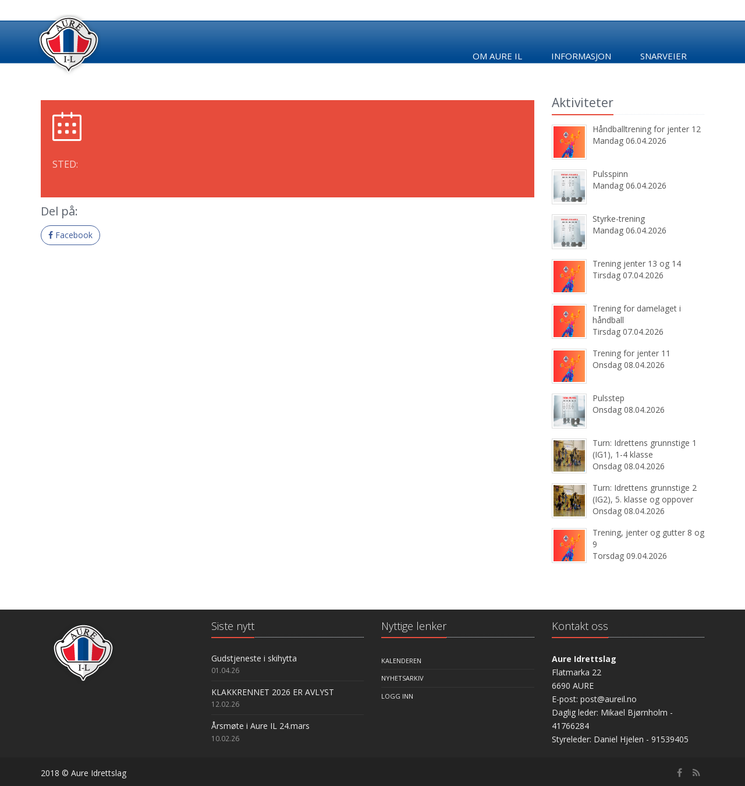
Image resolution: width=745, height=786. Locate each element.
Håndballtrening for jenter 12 (647, 128)
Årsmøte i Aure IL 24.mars (260, 725)
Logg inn (397, 696)
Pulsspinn (610, 173)
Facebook (70, 234)
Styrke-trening (619, 218)
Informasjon (581, 56)
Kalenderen (401, 660)
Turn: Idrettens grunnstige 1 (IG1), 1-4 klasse (645, 448)
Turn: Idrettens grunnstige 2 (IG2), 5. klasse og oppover (645, 493)
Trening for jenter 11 (631, 353)
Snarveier (663, 56)
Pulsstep (609, 397)
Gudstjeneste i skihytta (254, 658)
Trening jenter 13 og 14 (637, 263)
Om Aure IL (497, 56)
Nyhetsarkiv (402, 678)
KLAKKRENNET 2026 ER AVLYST (272, 692)
